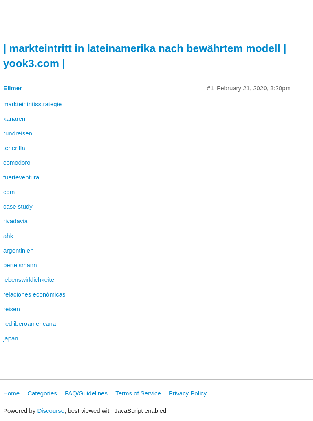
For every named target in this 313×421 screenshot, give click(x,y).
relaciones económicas (34, 294)
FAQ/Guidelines (86, 393)
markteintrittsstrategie (32, 103)
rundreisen (17, 133)
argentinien (18, 250)
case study (18, 206)
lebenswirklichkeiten (30, 279)
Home (11, 393)
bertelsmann (20, 265)
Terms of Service (138, 393)
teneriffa (14, 147)
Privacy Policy (188, 393)
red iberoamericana (29, 323)
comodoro (17, 162)
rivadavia (15, 221)
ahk (8, 235)
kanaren (14, 118)
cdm (9, 191)
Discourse (50, 410)
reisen (11, 308)
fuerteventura (21, 177)
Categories (42, 393)
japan (10, 338)
